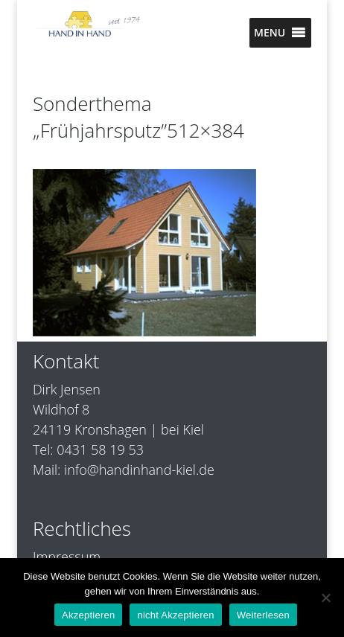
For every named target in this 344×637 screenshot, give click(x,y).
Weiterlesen (263, 615)
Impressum (67, 557)
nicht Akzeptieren (175, 615)
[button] (269, 33)
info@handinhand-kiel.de (139, 469)
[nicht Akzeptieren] (325, 597)
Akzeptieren (88, 615)
